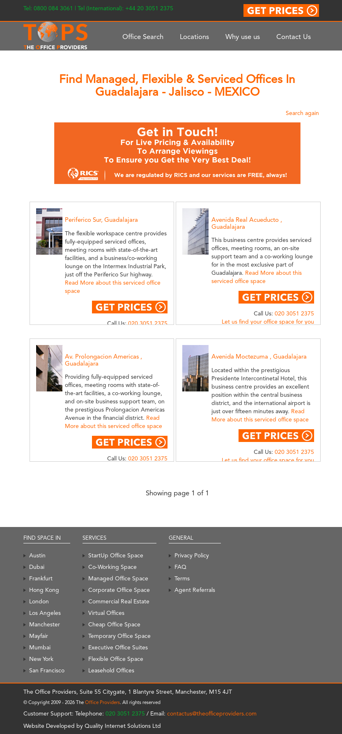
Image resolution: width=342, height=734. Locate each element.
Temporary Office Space (119, 636)
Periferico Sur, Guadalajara (101, 219)
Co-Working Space (112, 567)
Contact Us (293, 36)
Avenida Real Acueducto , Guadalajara (246, 223)
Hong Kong (44, 590)
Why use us (242, 36)
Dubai (36, 567)
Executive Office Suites (118, 647)
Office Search (142, 36)
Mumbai (39, 647)
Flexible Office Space (115, 659)
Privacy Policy (191, 555)
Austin (37, 555)
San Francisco (46, 670)
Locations (194, 36)
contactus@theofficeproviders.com (212, 713)
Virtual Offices (106, 613)
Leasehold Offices (111, 670)
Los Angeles (45, 613)
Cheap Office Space (114, 624)
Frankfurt (41, 578)
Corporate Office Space (119, 590)
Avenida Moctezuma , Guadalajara (259, 356)
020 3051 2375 (148, 323)
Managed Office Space (118, 578)
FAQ (180, 567)
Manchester (44, 624)
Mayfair (38, 636)
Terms (182, 578)
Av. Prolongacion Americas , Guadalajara (103, 360)
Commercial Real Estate (118, 601)
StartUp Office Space (115, 555)
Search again (302, 113)
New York (41, 659)
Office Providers (102, 702)
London (39, 601)
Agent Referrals (194, 590)
